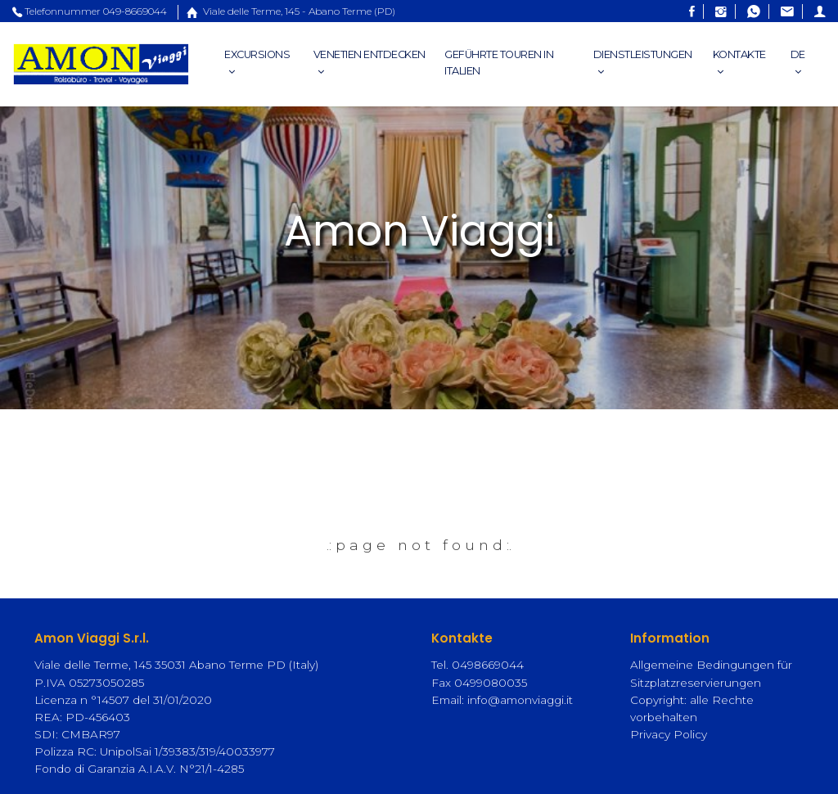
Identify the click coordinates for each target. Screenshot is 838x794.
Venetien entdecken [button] (369, 63)
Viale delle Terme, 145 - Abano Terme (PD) (286, 11)
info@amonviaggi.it (520, 699)
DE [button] (798, 63)
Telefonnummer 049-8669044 (89, 11)
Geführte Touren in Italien (498, 62)
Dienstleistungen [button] (642, 63)
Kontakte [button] (739, 63)
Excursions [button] (257, 63)
